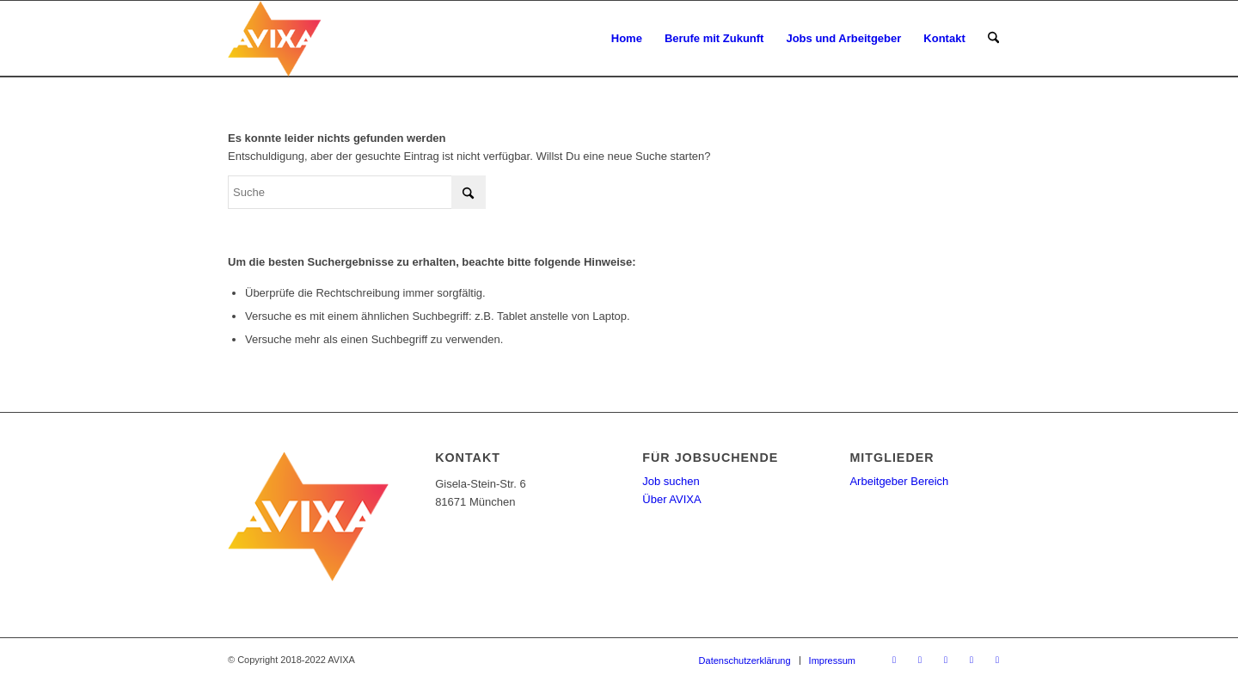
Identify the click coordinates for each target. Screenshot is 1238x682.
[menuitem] (626, 39)
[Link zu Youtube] (946, 660)
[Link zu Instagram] (997, 660)
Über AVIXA (671, 499)
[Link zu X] (894, 660)
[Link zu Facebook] (920, 660)
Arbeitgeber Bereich (898, 481)
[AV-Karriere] (310, 39)
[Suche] (993, 39)
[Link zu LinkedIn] (971, 660)
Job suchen (671, 481)
